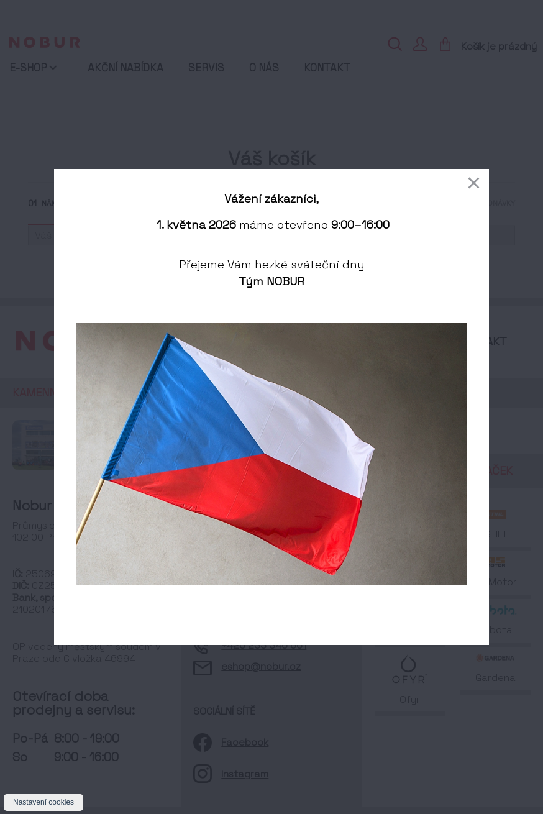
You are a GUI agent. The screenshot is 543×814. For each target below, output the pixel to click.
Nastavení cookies (43, 802)
